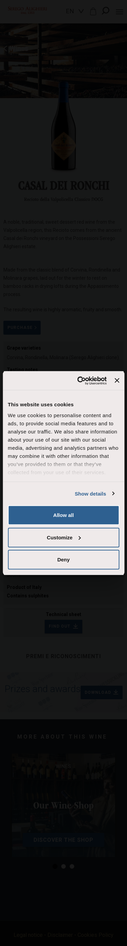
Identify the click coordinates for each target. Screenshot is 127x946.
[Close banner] (116, 380)
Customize (64, 537)
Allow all (63, 515)
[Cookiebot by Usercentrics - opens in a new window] (80, 380)
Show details (90, 493)
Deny (63, 559)
